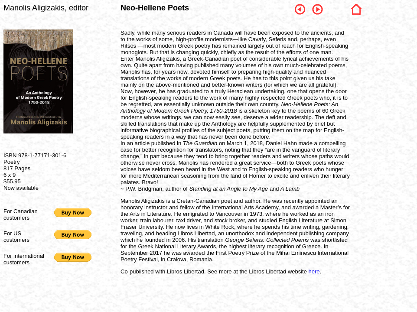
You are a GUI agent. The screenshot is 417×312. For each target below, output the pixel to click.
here (314, 271)
